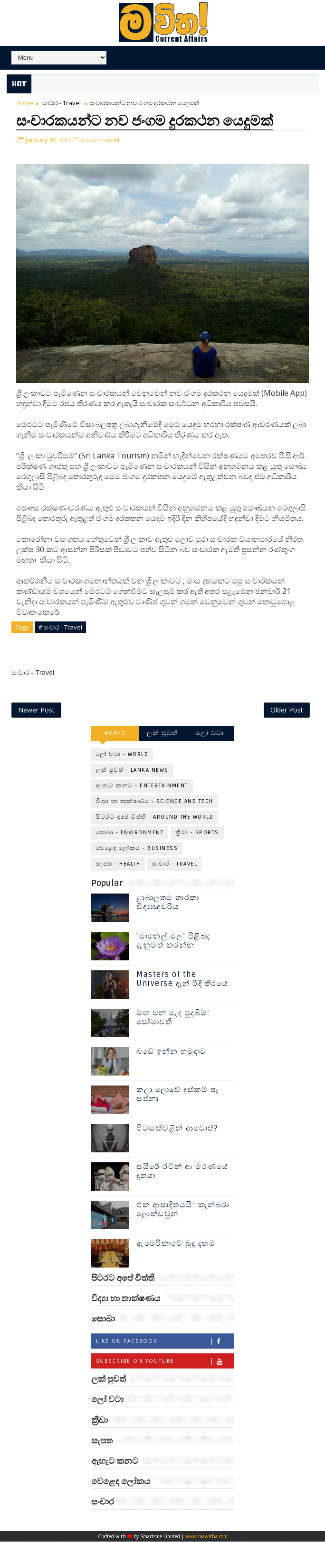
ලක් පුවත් (162, 734)
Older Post (286, 710)
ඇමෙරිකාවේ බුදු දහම (175, 1244)
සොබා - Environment (129, 833)
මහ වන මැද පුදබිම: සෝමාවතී (173, 1018)
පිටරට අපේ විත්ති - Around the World (154, 817)
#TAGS (115, 734)
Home (24, 103)
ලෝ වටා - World (122, 754)
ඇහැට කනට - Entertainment (142, 786)
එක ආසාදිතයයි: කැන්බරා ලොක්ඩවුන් (182, 1210)
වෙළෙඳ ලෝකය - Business (137, 848)
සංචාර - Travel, (101, 139)
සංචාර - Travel (61, 103)
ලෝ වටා (210, 734)
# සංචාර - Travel (60, 626)
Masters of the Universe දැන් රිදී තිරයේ (182, 979)
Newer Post (36, 710)
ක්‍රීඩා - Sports (197, 833)
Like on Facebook (164, 1342)
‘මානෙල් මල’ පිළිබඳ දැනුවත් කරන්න (173, 941)
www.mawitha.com (206, 1536)
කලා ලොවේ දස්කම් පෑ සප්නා (177, 1095)
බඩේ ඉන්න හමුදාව (171, 1052)
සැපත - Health (118, 864)
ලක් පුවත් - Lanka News (132, 770)
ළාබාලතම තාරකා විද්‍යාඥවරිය (168, 903)
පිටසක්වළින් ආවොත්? (177, 1128)
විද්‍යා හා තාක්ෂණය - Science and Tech (154, 801)
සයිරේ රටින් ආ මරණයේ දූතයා (182, 1171)
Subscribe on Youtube (164, 1362)
